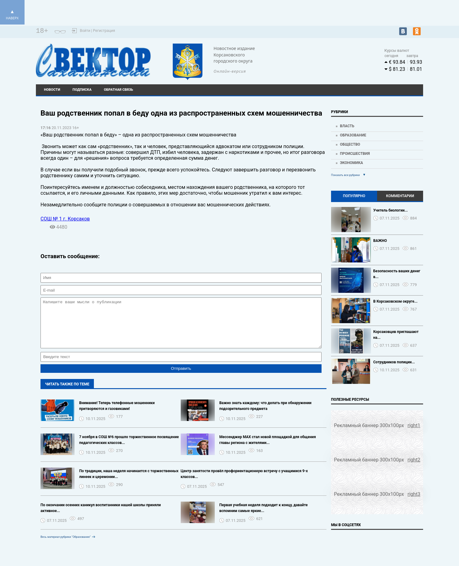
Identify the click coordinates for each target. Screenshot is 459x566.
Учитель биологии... (390, 210)
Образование (353, 135)
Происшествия (355, 153)
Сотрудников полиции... (394, 362)
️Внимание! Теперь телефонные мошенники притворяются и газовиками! (117, 415)
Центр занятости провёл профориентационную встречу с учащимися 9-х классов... (244, 483)
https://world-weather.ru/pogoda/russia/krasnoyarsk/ (319, 63)
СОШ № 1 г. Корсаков (65, 219)
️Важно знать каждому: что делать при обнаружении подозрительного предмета (265, 415)
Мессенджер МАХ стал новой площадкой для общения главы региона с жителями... (267, 449)
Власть (347, 126)
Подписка (81, 90)
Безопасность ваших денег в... (396, 274)
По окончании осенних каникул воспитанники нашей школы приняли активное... (100, 517)
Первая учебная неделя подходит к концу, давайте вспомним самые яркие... (263, 517)
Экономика (351, 163)
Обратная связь (118, 90)
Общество (350, 144)
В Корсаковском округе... (395, 301)
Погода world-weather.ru (319, 57)
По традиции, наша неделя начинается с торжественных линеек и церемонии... (129, 483)
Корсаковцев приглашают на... (396, 335)
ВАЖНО (380, 241)
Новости (52, 90)
